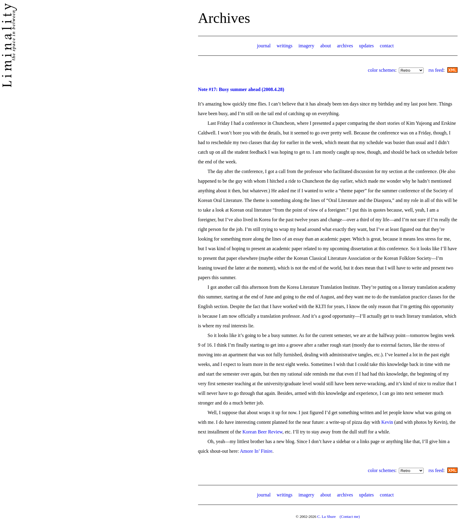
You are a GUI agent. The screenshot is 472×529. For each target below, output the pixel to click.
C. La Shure (326, 517)
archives (345, 45)
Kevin (387, 422)
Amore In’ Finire (256, 451)
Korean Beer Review (262, 431)
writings (284, 45)
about (325, 45)
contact (387, 45)
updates (366, 45)
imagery (306, 45)
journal (264, 45)
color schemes (381, 70)
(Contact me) (350, 517)
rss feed (435, 70)
